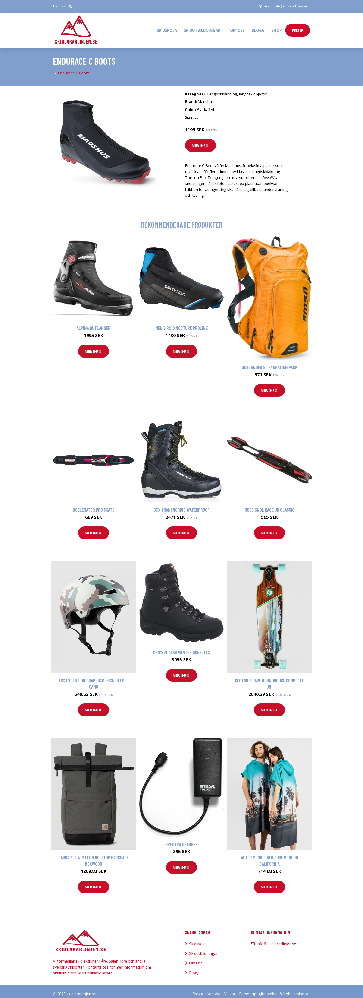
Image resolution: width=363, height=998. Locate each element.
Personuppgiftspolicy (257, 989)
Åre (264, 6)
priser (297, 28)
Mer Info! (200, 141)
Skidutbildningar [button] (202, 28)
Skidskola (167, 28)
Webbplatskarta (294, 989)
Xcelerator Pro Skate (93, 505)
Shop (277, 28)
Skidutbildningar (203, 948)
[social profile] (70, 6)
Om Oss (196, 958)
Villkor (229, 989)
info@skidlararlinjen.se (289, 6)
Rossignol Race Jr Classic (269, 505)
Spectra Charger (182, 840)
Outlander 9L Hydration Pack (269, 362)
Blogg (258, 28)
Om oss (237, 28)
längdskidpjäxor (253, 89)
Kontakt (214, 989)
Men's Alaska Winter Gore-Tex (181, 648)
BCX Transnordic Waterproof (181, 505)
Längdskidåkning (222, 89)
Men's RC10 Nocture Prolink (181, 323)
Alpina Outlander (93, 323)
